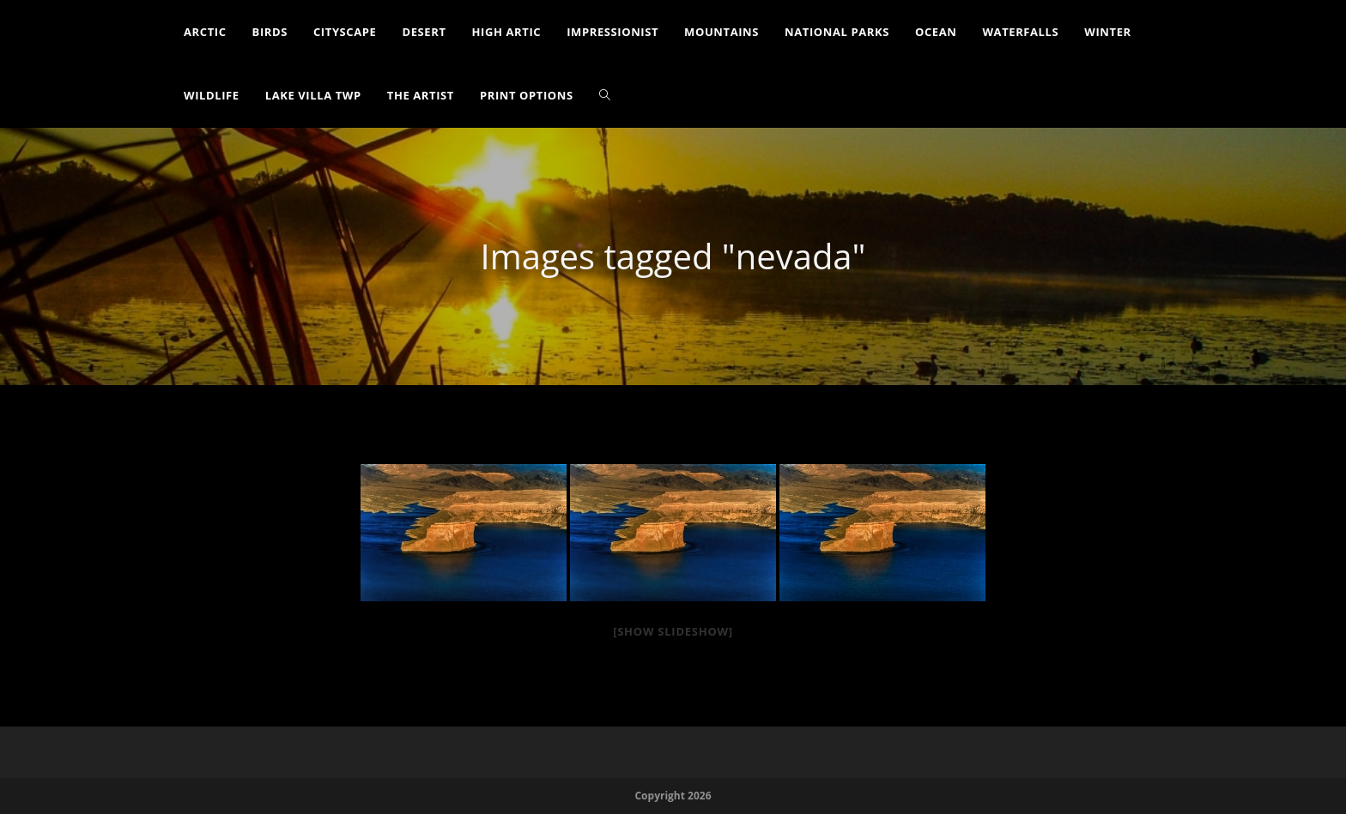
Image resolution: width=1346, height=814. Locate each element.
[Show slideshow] (673, 631)
